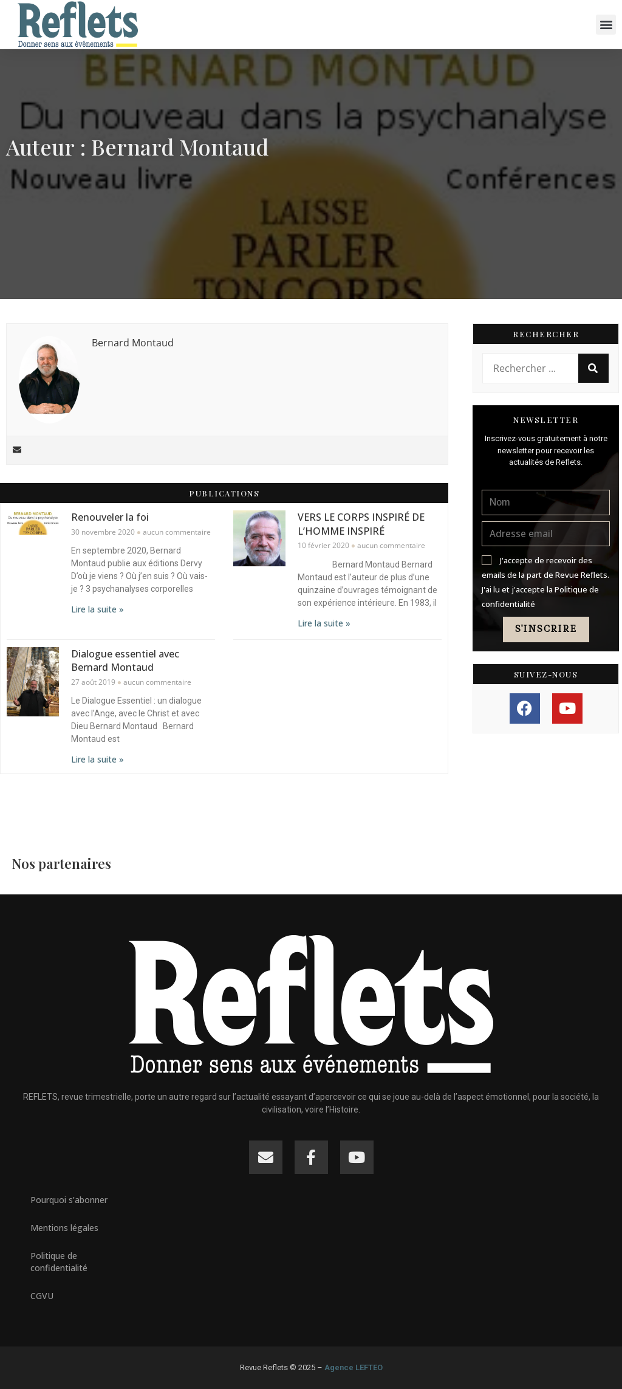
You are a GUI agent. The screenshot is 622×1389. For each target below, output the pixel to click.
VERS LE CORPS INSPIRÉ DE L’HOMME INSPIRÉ (361, 523)
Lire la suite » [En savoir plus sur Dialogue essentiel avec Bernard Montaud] (97, 759)
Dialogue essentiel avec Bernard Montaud (125, 659)
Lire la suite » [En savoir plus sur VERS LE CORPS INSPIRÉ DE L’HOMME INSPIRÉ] (324, 622)
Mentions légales (64, 1227)
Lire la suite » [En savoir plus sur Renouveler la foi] (97, 609)
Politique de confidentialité (58, 1262)
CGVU (41, 1296)
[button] (606, 25)
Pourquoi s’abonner (69, 1200)
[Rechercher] (593, 368)
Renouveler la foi (110, 517)
